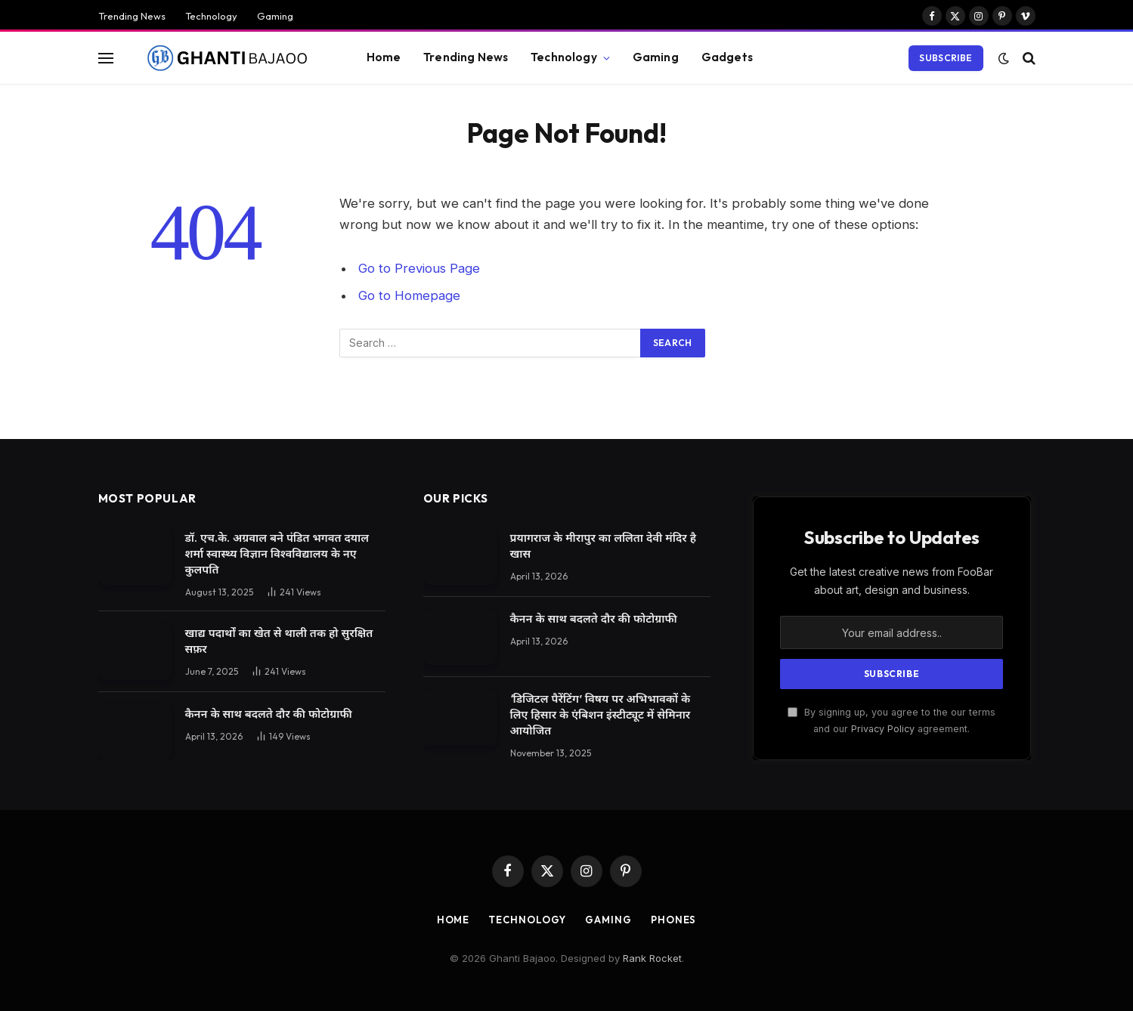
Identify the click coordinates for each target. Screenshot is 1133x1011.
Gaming (275, 16)
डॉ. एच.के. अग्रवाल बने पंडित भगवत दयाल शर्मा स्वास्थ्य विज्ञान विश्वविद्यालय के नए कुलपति (277, 553)
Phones (673, 920)
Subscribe (945, 57)
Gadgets (727, 57)
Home (384, 57)
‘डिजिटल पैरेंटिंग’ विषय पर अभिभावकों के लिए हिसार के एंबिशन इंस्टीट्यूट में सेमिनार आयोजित (600, 714)
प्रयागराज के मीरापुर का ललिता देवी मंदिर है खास (603, 545)
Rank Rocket (652, 958)
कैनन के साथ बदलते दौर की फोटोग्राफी (268, 713)
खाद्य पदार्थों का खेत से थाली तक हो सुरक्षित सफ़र (279, 641)
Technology (211, 16)
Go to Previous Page (419, 268)
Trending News (132, 16)
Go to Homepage (409, 295)
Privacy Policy (883, 728)
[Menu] (105, 58)
